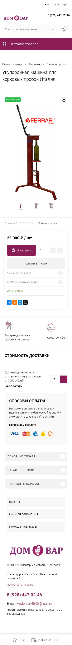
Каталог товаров (20, 44)
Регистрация (60, 4)
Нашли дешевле (19, 273)
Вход (47, 4)
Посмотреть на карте (20, 584)
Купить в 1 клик (36, 263)
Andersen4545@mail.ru (34, 603)
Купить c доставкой (63, 379)
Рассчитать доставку (22, 282)
